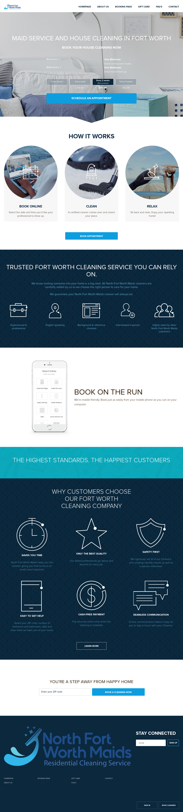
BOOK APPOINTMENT (91, 235)
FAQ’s (159, 7)
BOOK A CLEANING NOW (118, 691)
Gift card (144, 7)
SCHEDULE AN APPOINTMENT (91, 98)
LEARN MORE (91, 645)
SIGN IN (147, 804)
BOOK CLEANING (169, 804)
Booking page (123, 7)
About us (103, 7)
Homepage (84, 7)
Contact (174, 7)
